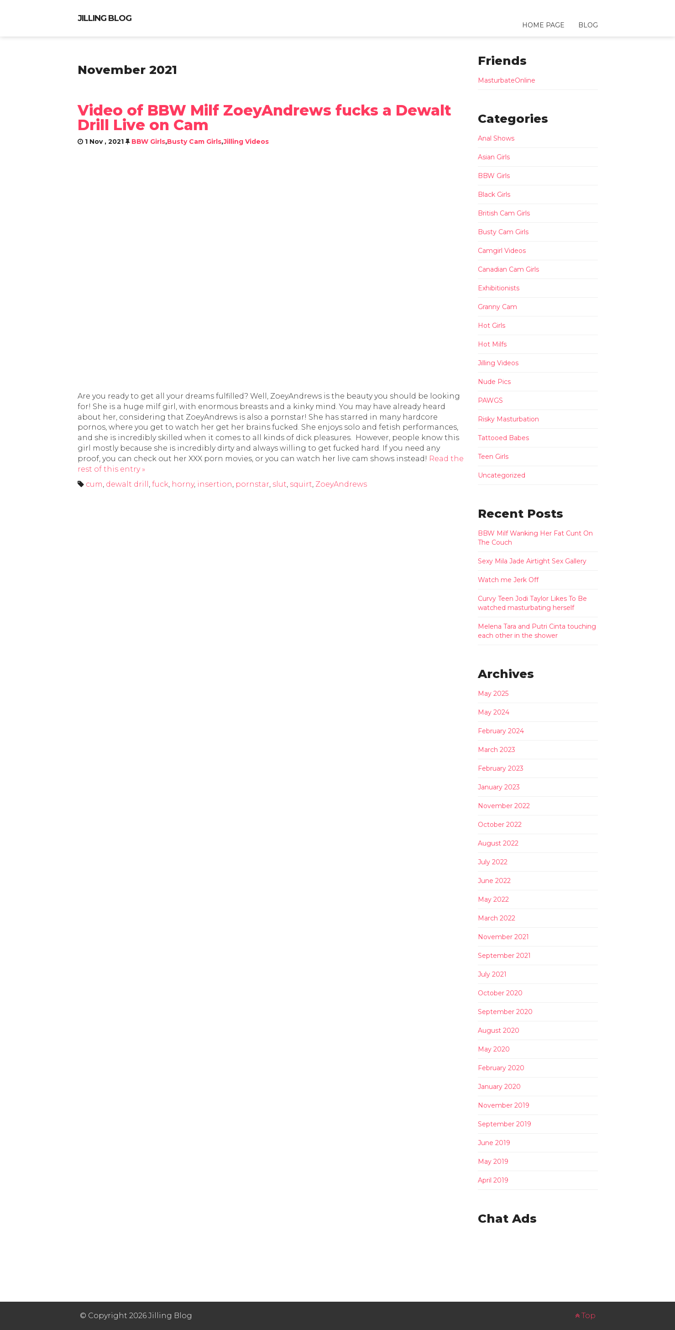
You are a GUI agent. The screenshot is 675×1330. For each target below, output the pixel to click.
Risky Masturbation (508, 419)
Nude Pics (494, 382)
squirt (301, 484)
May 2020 (494, 1049)
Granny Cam (497, 307)
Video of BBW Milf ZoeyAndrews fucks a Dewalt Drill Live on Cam (264, 117)
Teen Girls (493, 456)
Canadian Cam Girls (508, 269)
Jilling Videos (246, 141)
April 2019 (493, 1180)
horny (183, 484)
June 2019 (494, 1143)
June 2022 (494, 881)
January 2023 (499, 787)
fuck (160, 484)
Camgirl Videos (502, 251)
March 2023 (496, 750)
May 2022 (493, 899)
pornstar (252, 484)
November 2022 (504, 806)
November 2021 (503, 937)
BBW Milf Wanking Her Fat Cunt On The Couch (535, 538)
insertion (214, 484)
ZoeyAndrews (341, 484)
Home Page (543, 25)
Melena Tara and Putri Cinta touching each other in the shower (537, 631)
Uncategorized (501, 475)
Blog (588, 25)
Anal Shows (496, 138)
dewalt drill (127, 484)
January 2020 (499, 1087)
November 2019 (503, 1105)
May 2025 (493, 693)
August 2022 (498, 843)
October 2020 (500, 993)
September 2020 (505, 1012)
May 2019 (493, 1161)
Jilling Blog (104, 18)
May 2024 (493, 712)
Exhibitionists (498, 288)
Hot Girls (491, 325)
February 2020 (501, 1068)
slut (279, 484)
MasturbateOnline (506, 80)
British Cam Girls (504, 213)
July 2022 (493, 862)
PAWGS (490, 400)
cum (94, 484)
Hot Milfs (492, 344)
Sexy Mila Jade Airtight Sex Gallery (532, 561)
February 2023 (500, 768)
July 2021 (492, 974)
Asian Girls (494, 157)
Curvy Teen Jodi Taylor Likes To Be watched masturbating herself (532, 603)
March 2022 (496, 918)
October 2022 (500, 824)
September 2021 (504, 956)
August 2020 (498, 1030)
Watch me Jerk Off (508, 580)
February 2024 (501, 731)
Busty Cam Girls (194, 141)
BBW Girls (148, 141)
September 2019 (504, 1124)
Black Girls (494, 194)
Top (585, 1315)
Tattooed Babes (503, 438)
